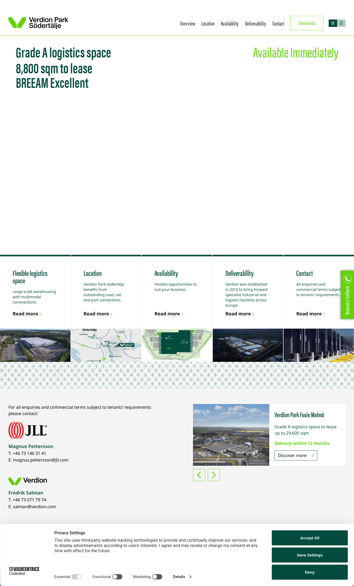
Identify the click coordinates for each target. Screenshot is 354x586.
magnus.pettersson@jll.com (40, 460)
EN (332, 23)
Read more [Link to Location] (99, 313)
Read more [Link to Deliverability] (240, 313)
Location (208, 23)
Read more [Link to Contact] (311, 313)
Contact (278, 23)
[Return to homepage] (38, 23)
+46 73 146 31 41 (29, 453)
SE (341, 23)
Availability (230, 23)
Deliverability (255, 23)
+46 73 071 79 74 (29, 500)
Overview (187, 23)
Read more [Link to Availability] (169, 313)
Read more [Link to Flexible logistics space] (28, 313)
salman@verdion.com (34, 507)
